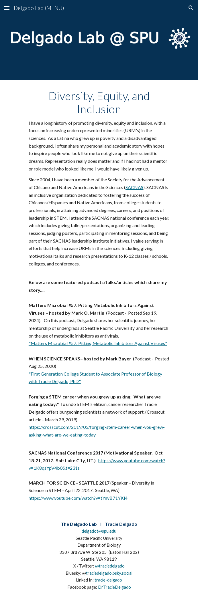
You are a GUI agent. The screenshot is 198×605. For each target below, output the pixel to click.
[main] (99, 295)
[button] (7, 8)
